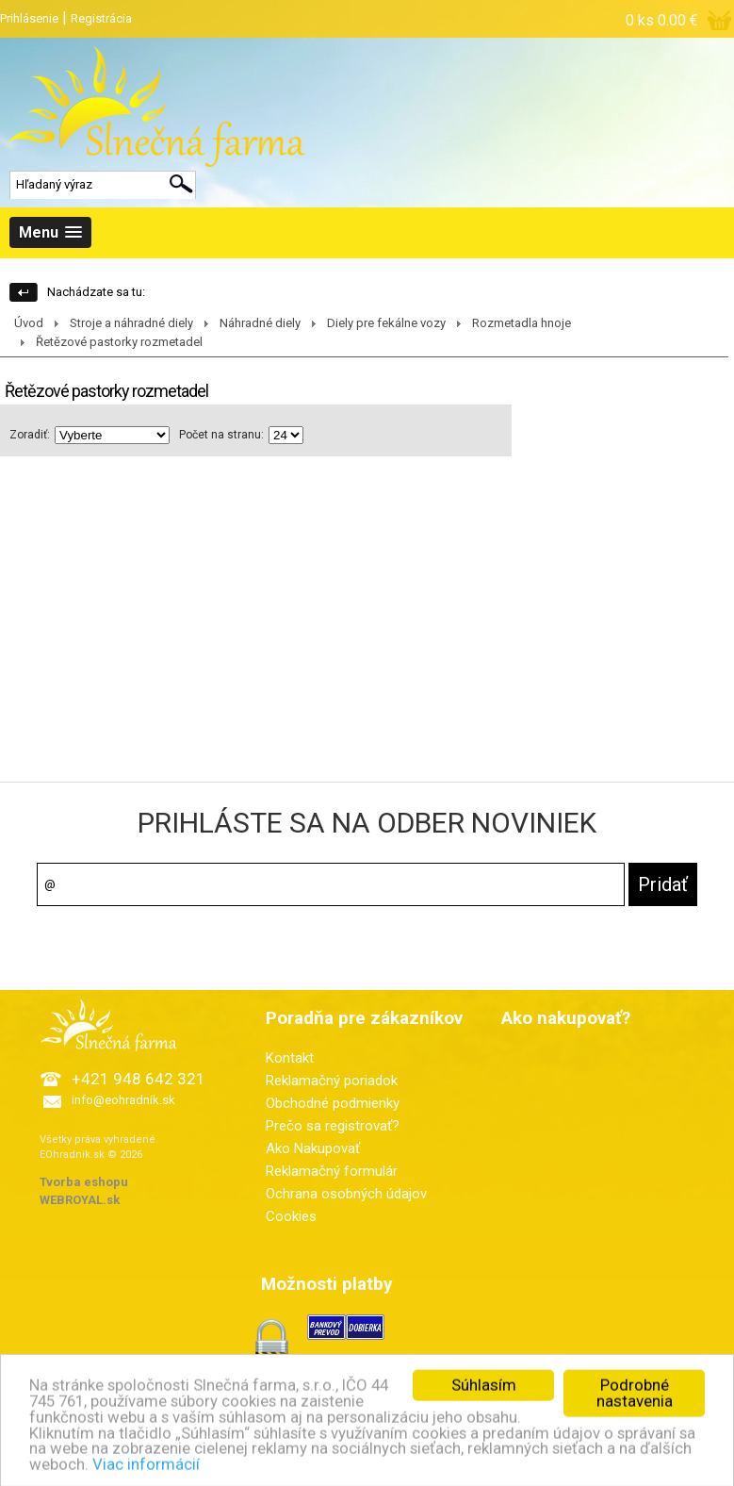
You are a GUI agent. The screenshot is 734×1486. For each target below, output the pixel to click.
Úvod (28, 323)
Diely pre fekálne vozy (386, 323)
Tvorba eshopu (84, 1182)
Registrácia (101, 18)
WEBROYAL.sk (80, 1200)
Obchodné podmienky (333, 1103)
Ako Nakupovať (313, 1148)
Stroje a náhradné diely (131, 323)
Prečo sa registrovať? (333, 1125)
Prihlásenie (29, 18)
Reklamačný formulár (332, 1171)
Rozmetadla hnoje (521, 323)
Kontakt (290, 1057)
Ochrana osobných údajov (346, 1193)
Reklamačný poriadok (332, 1080)
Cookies (291, 1216)
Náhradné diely (260, 323)
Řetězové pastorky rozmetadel (119, 342)
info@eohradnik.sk (123, 1100)
